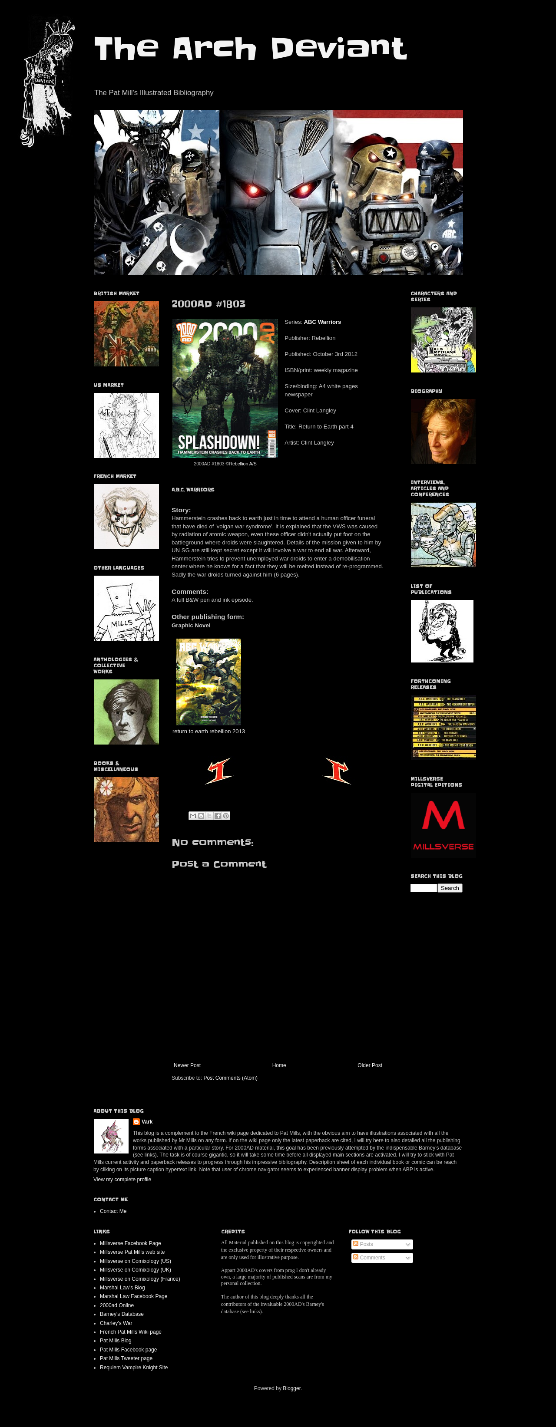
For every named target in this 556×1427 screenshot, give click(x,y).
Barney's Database (122, 1314)
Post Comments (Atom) (230, 1078)
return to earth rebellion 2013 (208, 731)
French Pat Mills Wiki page (131, 1332)
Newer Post (187, 1065)
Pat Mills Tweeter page (126, 1358)
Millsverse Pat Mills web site (132, 1252)
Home (279, 1065)
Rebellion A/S (242, 463)
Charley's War (116, 1323)
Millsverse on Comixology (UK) (135, 1270)
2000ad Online (117, 1305)
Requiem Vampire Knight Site (134, 1367)
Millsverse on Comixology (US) (135, 1261)
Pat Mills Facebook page (128, 1350)
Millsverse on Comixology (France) (140, 1279)
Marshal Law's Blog (122, 1288)
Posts (363, 1244)
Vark (147, 1122)
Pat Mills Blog (116, 1341)
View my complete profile (122, 1180)
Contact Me (113, 1211)
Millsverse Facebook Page (130, 1243)
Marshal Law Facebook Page (133, 1296)
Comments (369, 1258)
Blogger (292, 1388)
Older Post (369, 1065)
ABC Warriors (322, 322)
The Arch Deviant (249, 48)
